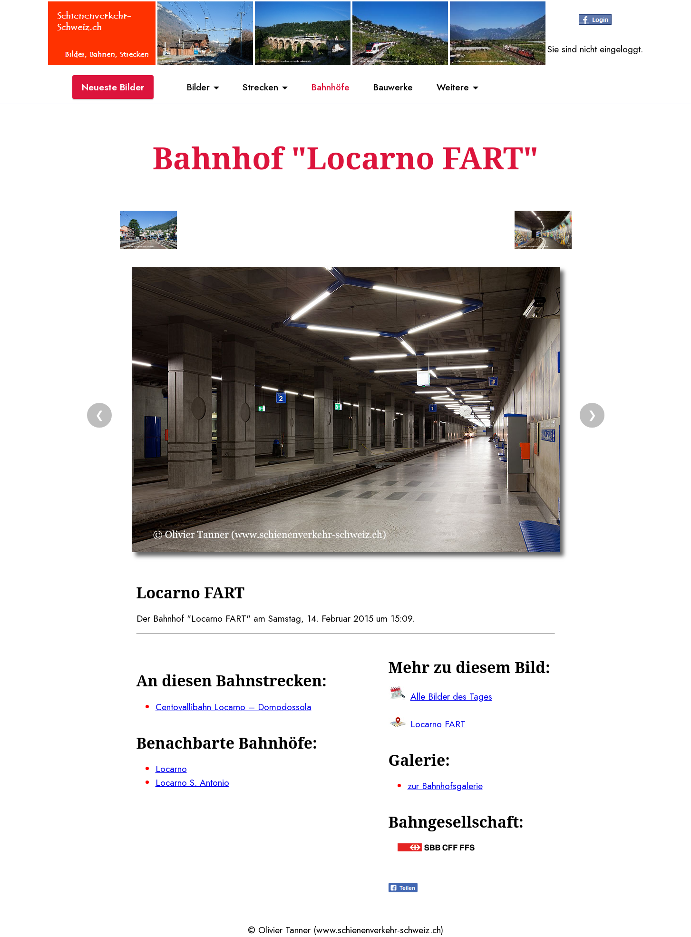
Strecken (260, 87)
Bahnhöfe (330, 87)
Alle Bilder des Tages (451, 696)
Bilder (198, 87)
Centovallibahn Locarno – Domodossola (233, 706)
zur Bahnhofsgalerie (445, 785)
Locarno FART (438, 724)
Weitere (453, 87)
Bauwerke (393, 87)
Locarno (171, 768)
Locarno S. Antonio (192, 782)
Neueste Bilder (113, 87)
